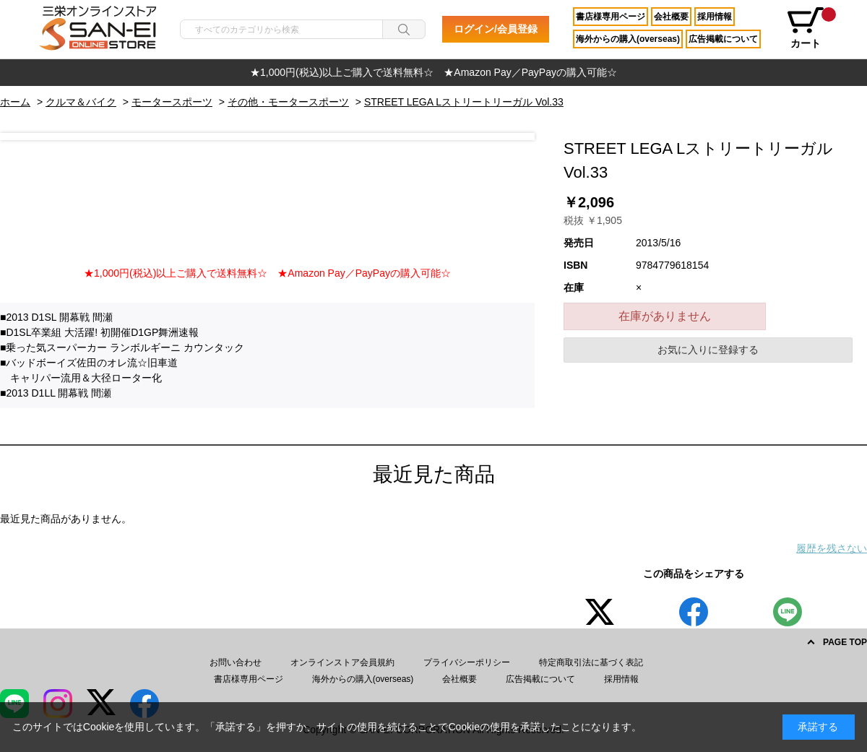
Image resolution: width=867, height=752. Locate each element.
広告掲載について (723, 39)
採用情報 (714, 17)
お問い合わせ (236, 662)
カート (810, 28)
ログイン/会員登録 (496, 29)
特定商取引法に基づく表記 (591, 662)
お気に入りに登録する (708, 349)
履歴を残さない (831, 548)
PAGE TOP (845, 642)
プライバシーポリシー (466, 662)
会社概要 (671, 17)
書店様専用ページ (610, 17)
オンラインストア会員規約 (342, 662)
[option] (433, 72)
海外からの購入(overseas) (628, 39)
